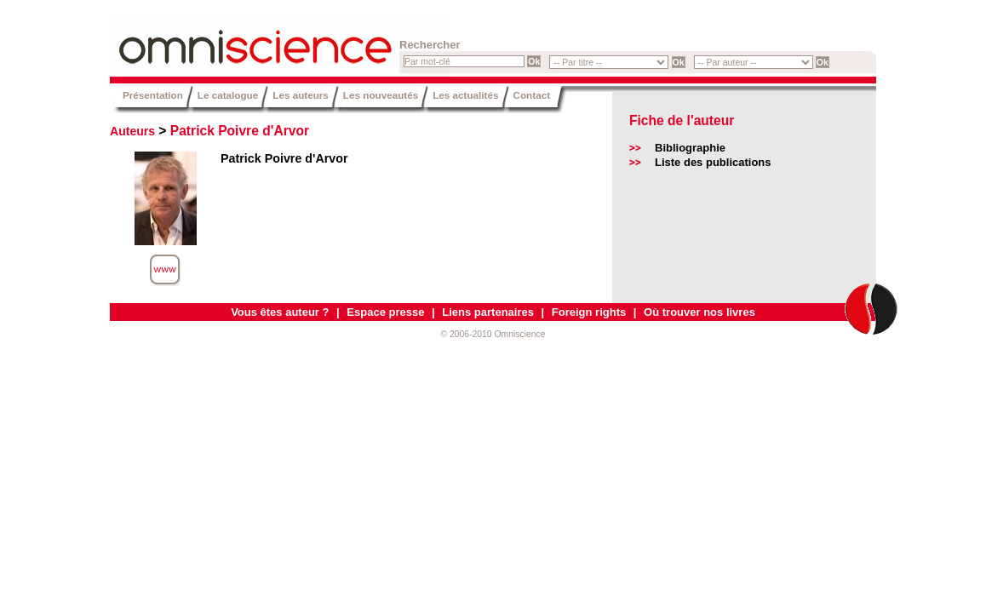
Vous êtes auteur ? (280, 312)
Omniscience (212, 38)
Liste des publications (713, 162)
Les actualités (465, 94)
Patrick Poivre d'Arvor (239, 130)
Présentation (153, 94)
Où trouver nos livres (699, 312)
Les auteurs (300, 94)
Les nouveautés (380, 94)
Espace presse (385, 312)
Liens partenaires (488, 312)
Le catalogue (228, 94)
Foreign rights (589, 312)
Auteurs (132, 131)
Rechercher (430, 44)
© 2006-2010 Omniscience (492, 334)
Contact (532, 94)
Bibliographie (690, 147)
